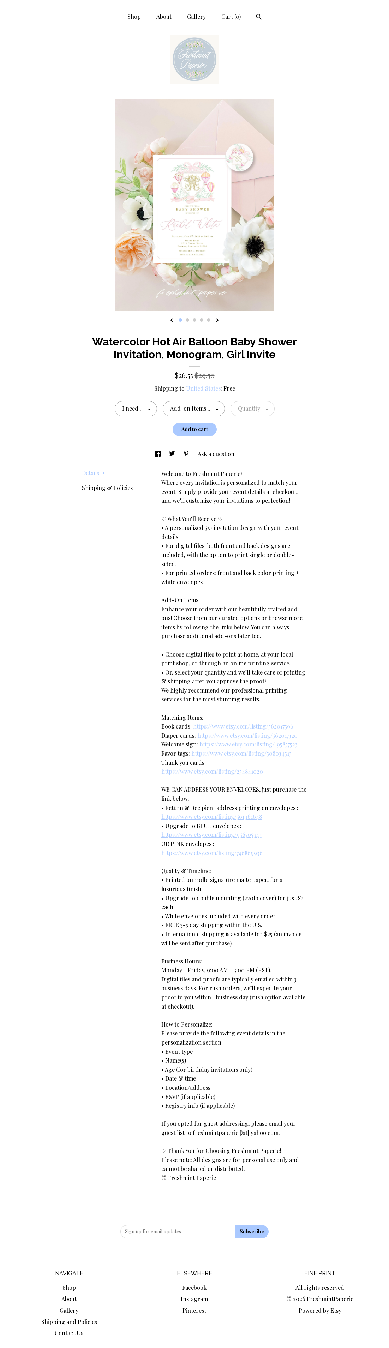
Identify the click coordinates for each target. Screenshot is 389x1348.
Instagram (194, 1298)
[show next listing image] (217, 320)
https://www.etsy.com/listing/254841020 (212, 771)
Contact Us (69, 1333)
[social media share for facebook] (158, 454)
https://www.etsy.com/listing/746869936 (212, 853)
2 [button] (187, 320)
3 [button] (194, 320)
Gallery (196, 16)
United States (203, 388)
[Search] (259, 18)
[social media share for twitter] (172, 454)
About (164, 16)
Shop (134, 16)
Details (93, 473)
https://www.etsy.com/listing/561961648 (211, 816)
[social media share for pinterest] (187, 454)
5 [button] (208, 320)
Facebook (194, 1287)
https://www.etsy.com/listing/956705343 (211, 834)
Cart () (231, 16)
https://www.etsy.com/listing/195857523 (248, 744)
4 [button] (201, 320)
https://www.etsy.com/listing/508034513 (241, 753)
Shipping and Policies (69, 1321)
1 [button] (180, 320)
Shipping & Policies (107, 487)
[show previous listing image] (171, 320)
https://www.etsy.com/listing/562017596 (243, 726)
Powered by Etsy (320, 1310)
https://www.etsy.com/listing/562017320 (247, 735)
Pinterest (194, 1310)
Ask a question (216, 454)
